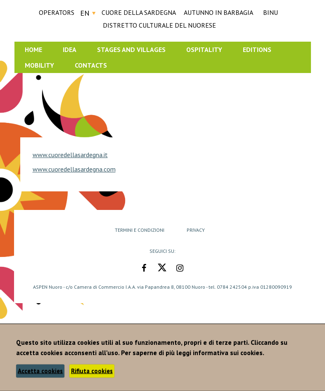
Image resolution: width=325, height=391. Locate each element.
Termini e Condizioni (139, 230)
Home (33, 49)
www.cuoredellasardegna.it (70, 155)
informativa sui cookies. (228, 353)
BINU (270, 12)
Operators (56, 12)
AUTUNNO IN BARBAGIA (218, 12)
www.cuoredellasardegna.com (74, 169)
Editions (257, 49)
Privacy (196, 230)
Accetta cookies (40, 371)
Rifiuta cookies (92, 371)
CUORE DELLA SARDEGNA (139, 12)
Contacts (91, 65)
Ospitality (204, 49)
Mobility (39, 65)
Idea (69, 49)
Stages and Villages (131, 49)
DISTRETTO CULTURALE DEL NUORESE (159, 25)
